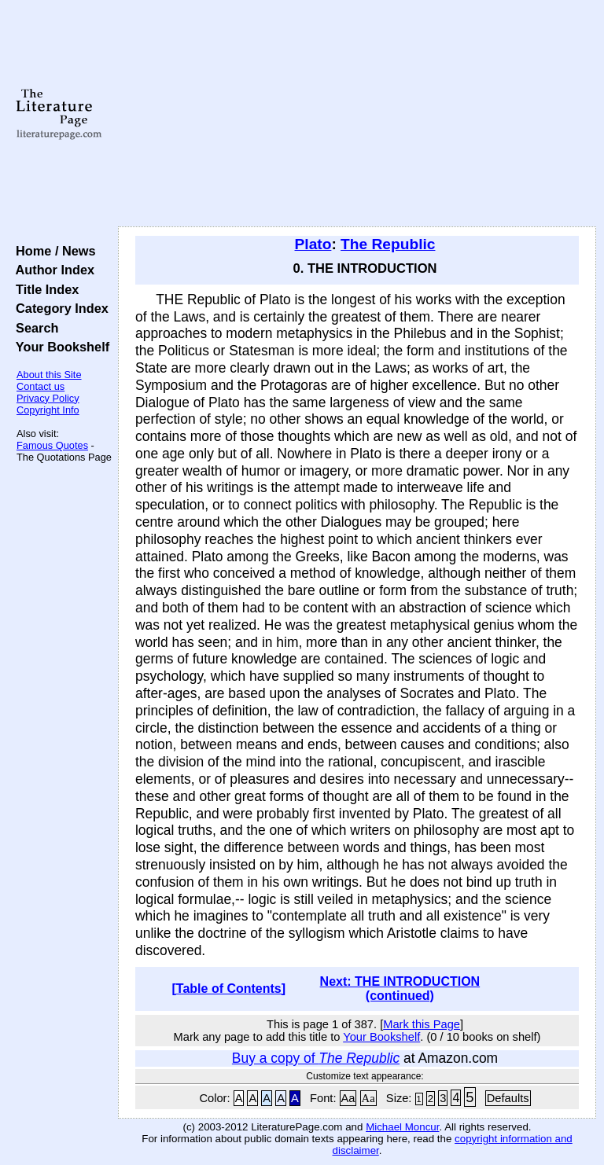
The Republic (388, 244)
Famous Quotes (52, 445)
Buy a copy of (316, 1058)
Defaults (508, 1098)
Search (33, 328)
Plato (313, 244)
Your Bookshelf (59, 347)
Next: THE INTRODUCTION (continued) (400, 988)
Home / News (52, 251)
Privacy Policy (48, 398)
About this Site (49, 374)
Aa (348, 1098)
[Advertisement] (357, 114)
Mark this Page (421, 1024)
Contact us (40, 386)
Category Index (59, 308)
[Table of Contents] (229, 988)
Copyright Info (48, 410)
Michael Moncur (402, 1127)
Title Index (44, 289)
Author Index (51, 270)
